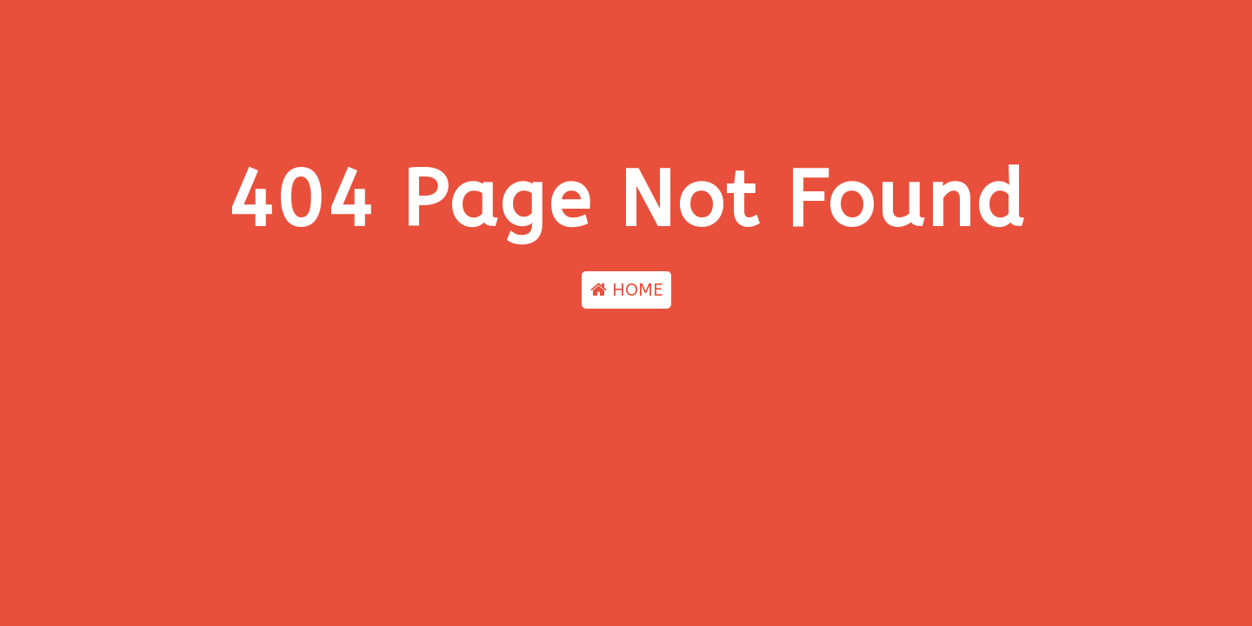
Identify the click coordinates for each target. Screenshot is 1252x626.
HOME (626, 290)
